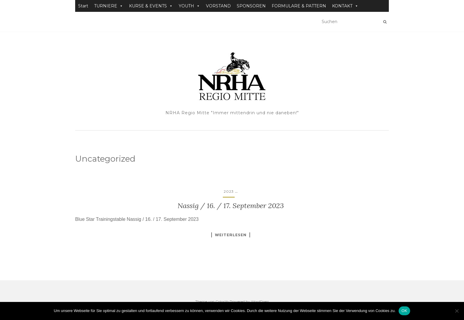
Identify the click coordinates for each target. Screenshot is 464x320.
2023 (229, 191)
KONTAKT (345, 6)
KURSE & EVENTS (151, 6)
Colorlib (222, 301)
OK (404, 310)
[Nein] (457, 311)
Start (83, 6)
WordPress (260, 301)
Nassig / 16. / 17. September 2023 (231, 205)
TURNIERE (108, 6)
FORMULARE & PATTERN (299, 6)
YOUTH (189, 6)
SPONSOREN (251, 6)
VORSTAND (218, 6)
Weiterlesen (230, 234)
